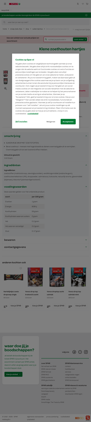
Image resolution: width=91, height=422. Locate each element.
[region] (45, 91)
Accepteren (68, 121)
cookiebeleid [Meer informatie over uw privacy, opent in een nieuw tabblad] (32, 113)
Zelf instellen (21, 121)
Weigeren (50, 121)
